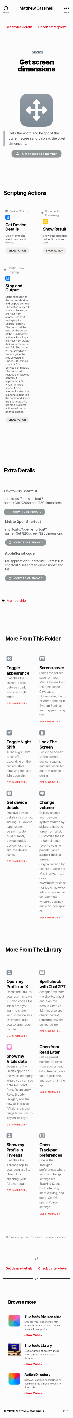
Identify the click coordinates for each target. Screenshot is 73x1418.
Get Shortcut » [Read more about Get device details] (17, 861)
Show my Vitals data (17, 1059)
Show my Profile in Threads (15, 1150)
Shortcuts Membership (42, 1316)
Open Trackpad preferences (50, 1150)
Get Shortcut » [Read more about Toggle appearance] (17, 703)
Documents (52, 211)
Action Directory (37, 1375)
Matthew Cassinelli (36, 8)
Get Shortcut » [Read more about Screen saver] (49, 721)
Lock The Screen (48, 744)
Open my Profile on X (17, 984)
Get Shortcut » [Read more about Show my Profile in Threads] (17, 1190)
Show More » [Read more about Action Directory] (33, 1393)
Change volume (46, 805)
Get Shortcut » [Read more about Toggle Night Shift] (17, 782)
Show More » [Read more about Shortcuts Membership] (33, 1335)
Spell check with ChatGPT (52, 984)
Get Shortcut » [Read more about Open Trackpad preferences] (49, 1213)
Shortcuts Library (38, 1345)
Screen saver (51, 667)
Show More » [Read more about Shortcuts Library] (33, 1364)
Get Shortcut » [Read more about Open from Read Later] (49, 1091)
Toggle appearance (18, 670)
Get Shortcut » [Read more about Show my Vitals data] (17, 1124)
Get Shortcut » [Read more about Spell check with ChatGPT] (49, 1031)
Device (37, 52)
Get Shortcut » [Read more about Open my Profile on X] (17, 1035)
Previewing (52, 215)
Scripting (24, 211)
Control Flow (16, 268)
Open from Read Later (49, 1049)
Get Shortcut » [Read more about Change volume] (49, 917)
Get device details (17, 805)
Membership (16, 601)
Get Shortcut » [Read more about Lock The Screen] (49, 782)
